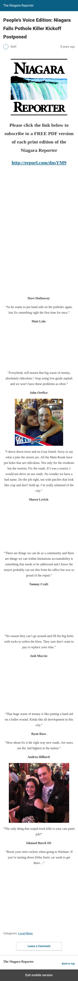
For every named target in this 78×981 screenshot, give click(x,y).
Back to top (68, 963)
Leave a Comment (39, 946)
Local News (25, 933)
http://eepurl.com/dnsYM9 (39, 162)
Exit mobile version (39, 975)
